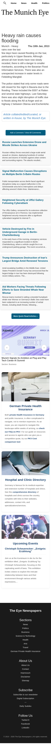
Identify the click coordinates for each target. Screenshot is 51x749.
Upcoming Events (25, 543)
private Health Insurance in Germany (26, 415)
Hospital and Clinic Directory (25, 479)
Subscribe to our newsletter (25, 695)
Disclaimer (25, 677)
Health (34, 3)
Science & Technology (25, 636)
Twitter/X (25, 720)
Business (25, 632)
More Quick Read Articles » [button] (25, 316)
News (23, 3)
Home (14, 3)
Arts (25, 644)
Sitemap (25, 681)
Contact (25, 669)
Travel (25, 647)
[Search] (4, 3)
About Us (25, 665)
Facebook (25, 724)
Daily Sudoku (25, 706)
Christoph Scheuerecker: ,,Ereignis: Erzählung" (25, 550)
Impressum (25, 673)
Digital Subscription (25, 698)
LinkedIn (25, 728)
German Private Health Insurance (25, 407)
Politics (45, 3)
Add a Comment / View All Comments (25, 133)
